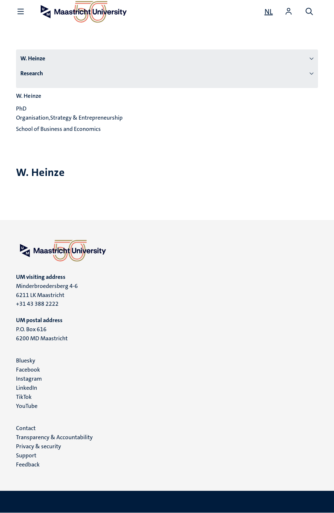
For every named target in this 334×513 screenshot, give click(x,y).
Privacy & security (38, 446)
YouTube (26, 406)
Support (26, 455)
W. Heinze (32, 58)
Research (31, 73)
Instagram (29, 378)
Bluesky (25, 360)
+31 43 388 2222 (37, 304)
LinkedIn (26, 388)
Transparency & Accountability (54, 437)
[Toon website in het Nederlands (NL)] (268, 12)
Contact (26, 428)
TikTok (24, 397)
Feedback (28, 464)
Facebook (28, 369)
